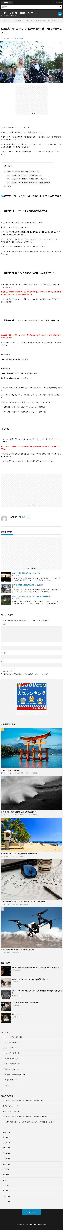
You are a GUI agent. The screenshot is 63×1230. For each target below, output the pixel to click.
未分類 (5, 1085)
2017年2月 (6, 1196)
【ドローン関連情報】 (18, 38)
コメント (4, 624)
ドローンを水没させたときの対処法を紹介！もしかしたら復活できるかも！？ (36, 967)
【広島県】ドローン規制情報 (10, 770)
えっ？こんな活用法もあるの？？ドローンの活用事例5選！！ (32, 596)
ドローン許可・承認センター (18, 13)
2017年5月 (6, 1180)
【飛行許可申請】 (17, 952)
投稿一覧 (25, 517)
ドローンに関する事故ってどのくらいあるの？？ (28, 585)
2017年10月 (7, 1164)
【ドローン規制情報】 (18, 773)
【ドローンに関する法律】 (11, 1037)
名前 (3, 644)
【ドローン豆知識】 (9, 1058)
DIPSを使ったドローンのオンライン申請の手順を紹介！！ (30, 979)
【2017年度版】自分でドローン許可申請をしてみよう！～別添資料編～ (23, 901)
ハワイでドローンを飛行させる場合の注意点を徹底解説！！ (20, 853)
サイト (3, 661)
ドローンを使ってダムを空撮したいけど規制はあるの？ (18, 812)
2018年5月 (6, 1137)
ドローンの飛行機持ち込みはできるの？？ (26, 573)
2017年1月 (6, 1201)
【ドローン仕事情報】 (10, 1042)
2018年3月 (6, 1148)
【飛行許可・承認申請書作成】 (21, 904)
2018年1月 (6, 1159)
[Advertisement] (32, 98)
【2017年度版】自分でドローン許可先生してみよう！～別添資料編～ (24, 412)
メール (3, 653)
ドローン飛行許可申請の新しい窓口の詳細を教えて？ (17, 950)
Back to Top (31, 1212)
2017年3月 (6, 1191)
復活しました (16, 1014)
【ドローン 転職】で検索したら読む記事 (26, 1002)
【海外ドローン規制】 (18, 856)
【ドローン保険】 (8, 1048)
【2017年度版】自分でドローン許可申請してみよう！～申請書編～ (23, 407)
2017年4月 (6, 1185)
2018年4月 (6, 1142)
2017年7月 (6, 1169)
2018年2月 (6, 1153)
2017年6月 (6, 1175)
